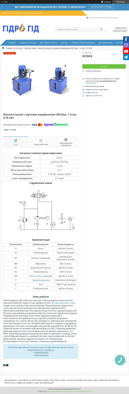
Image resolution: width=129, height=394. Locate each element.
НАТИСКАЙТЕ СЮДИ (101, 7)
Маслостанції (30, 48)
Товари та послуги (27, 43)
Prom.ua (78, 389)
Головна (12, 43)
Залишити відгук (120, 31)
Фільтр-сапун (35, 276)
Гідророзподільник (41, 280)
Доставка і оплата (48, 43)
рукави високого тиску (64, 302)
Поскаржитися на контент (58, 391)
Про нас (64, 43)
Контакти (120, 43)
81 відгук (107, 2)
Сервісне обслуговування (83, 43)
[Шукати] (101, 29)
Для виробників (105, 43)
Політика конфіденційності (80, 391)
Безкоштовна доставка (95, 86)
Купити (104, 66)
